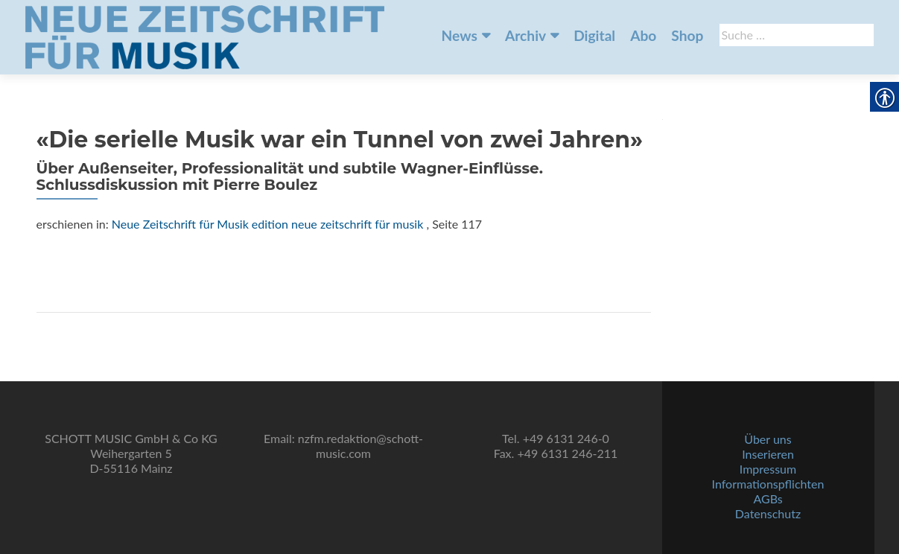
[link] (204, 36)
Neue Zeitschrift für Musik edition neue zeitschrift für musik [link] (268, 224)
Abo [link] (643, 35)
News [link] (459, 35)
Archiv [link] (525, 35)
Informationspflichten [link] (768, 484)
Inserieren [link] (768, 454)
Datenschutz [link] (768, 513)
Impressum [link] (768, 469)
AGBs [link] (767, 498)
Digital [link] (594, 35)
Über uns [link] (767, 439)
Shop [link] (687, 35)
